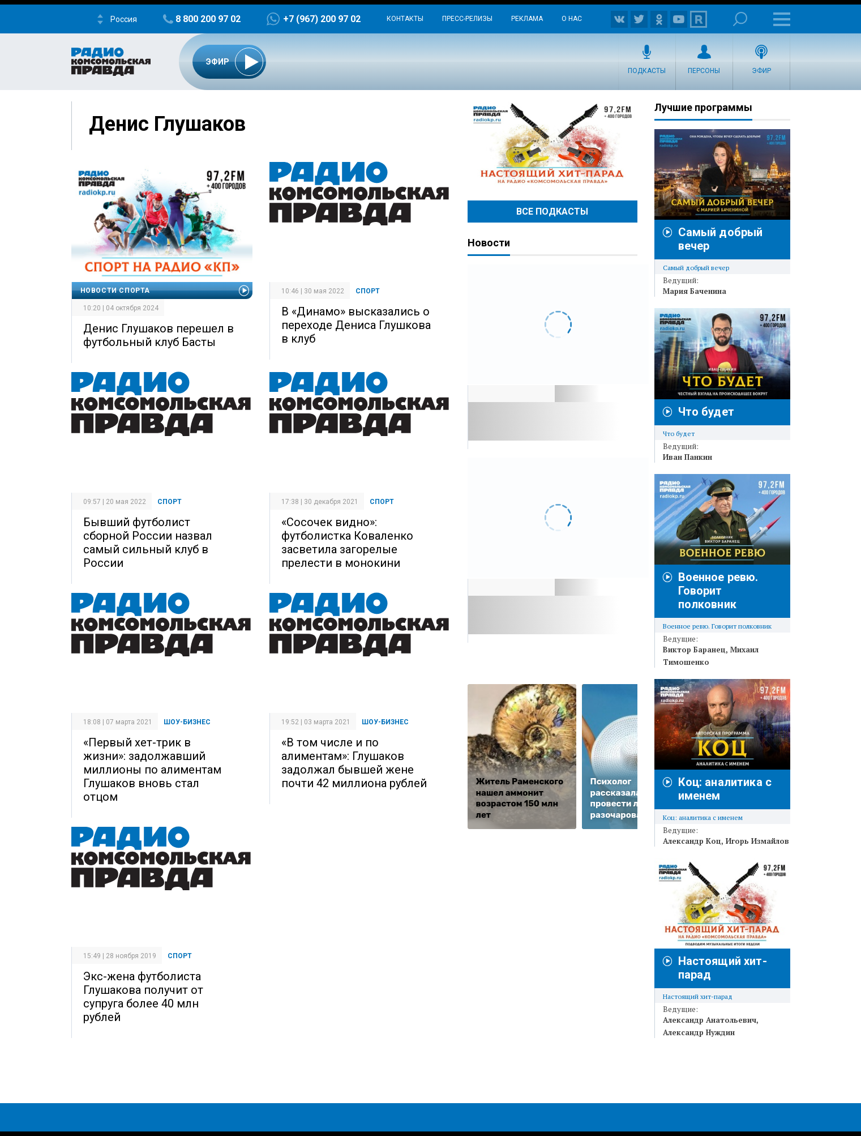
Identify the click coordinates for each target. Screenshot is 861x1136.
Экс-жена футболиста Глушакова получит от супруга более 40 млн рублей (143, 997)
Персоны (704, 71)
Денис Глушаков (167, 124)
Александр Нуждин (699, 1032)
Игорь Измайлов (757, 841)
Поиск (740, 19)
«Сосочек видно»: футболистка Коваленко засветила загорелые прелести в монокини (347, 542)
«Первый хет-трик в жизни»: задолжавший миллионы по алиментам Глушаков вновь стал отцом (152, 770)
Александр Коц (692, 841)
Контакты (405, 19)
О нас (572, 19)
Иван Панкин (687, 457)
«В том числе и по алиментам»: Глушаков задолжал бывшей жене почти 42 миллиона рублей (354, 763)
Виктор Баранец (694, 649)
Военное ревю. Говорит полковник (718, 590)
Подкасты (647, 71)
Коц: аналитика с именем (703, 817)
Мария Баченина (694, 291)
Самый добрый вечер (696, 267)
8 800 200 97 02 (208, 19)
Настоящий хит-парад (552, 143)
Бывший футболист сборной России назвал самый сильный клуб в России (147, 542)
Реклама (527, 19)
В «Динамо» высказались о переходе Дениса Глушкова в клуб (356, 325)
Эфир (761, 71)
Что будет (706, 411)
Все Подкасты (552, 211)
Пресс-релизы (467, 19)
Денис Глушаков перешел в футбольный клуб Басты (158, 335)
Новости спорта (115, 290)
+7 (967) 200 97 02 (322, 19)
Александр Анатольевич (709, 1020)
